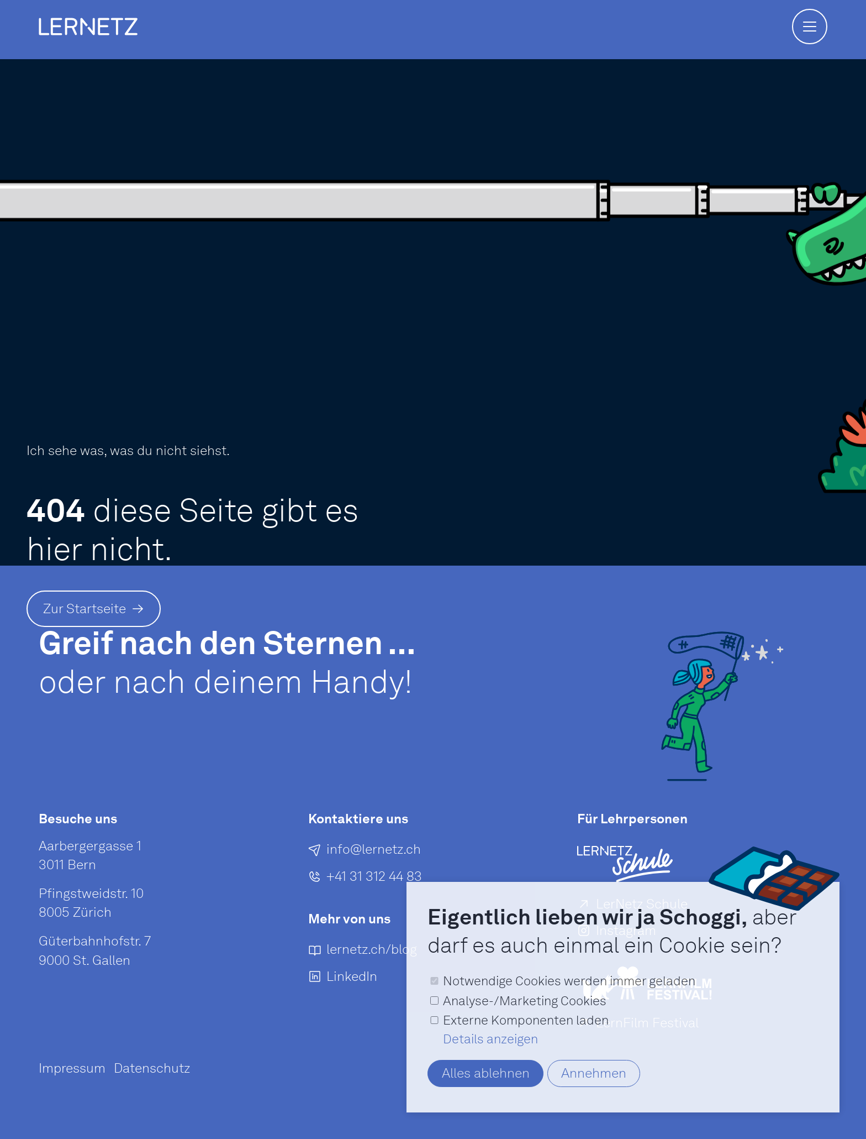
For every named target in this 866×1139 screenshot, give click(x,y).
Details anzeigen (490, 1039)
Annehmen (593, 1073)
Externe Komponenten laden (526, 1020)
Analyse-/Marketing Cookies (524, 1001)
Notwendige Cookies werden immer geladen (569, 981)
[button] (809, 26)
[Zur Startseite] (94, 608)
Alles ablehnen (486, 1073)
